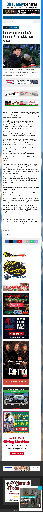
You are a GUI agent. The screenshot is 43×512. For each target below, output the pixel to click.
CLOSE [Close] (40, 487)
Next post (28, 248)
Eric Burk (11, 110)
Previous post (16, 248)
